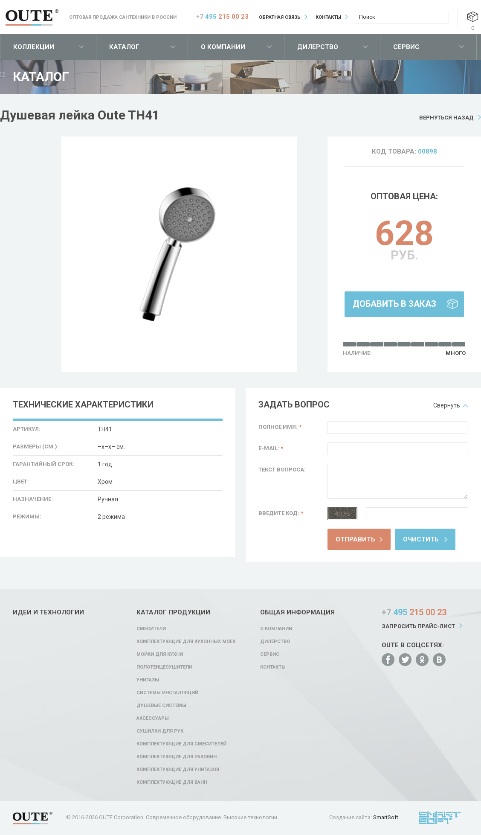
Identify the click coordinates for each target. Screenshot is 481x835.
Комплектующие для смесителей (181, 744)
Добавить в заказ (394, 304)
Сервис (406, 47)
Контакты (328, 17)
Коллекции (33, 47)
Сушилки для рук (159, 731)
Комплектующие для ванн (171, 782)
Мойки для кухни (159, 654)
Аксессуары (152, 718)
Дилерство (317, 47)
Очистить (421, 539)
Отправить (355, 539)
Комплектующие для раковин (176, 756)
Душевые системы (161, 705)
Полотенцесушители (164, 667)
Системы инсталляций (167, 692)
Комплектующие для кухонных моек (185, 641)
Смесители (151, 628)
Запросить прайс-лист (418, 626)
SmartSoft (385, 817)
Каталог (124, 47)
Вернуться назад (446, 117)
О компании (223, 47)
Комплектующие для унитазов (177, 769)
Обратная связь (280, 17)
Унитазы (147, 680)
